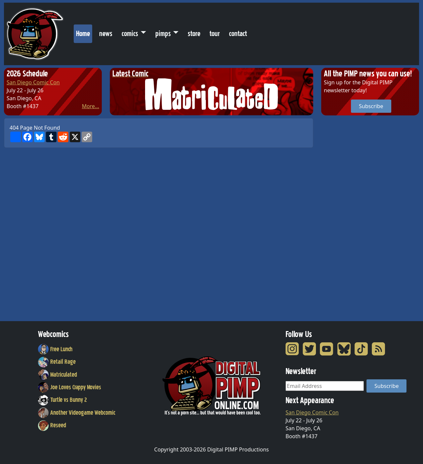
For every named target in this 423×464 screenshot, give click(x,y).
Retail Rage (57, 361)
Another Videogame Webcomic (76, 412)
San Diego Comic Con (33, 82)
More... (90, 106)
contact (238, 33)
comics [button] (130, 33)
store (194, 33)
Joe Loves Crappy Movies (69, 387)
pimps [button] (163, 33)
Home (84, 32)
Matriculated (57, 374)
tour (215, 33)
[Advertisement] (347, 217)
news (105, 33)
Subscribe (371, 106)
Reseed (52, 425)
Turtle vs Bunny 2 (62, 399)
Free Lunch (55, 349)
